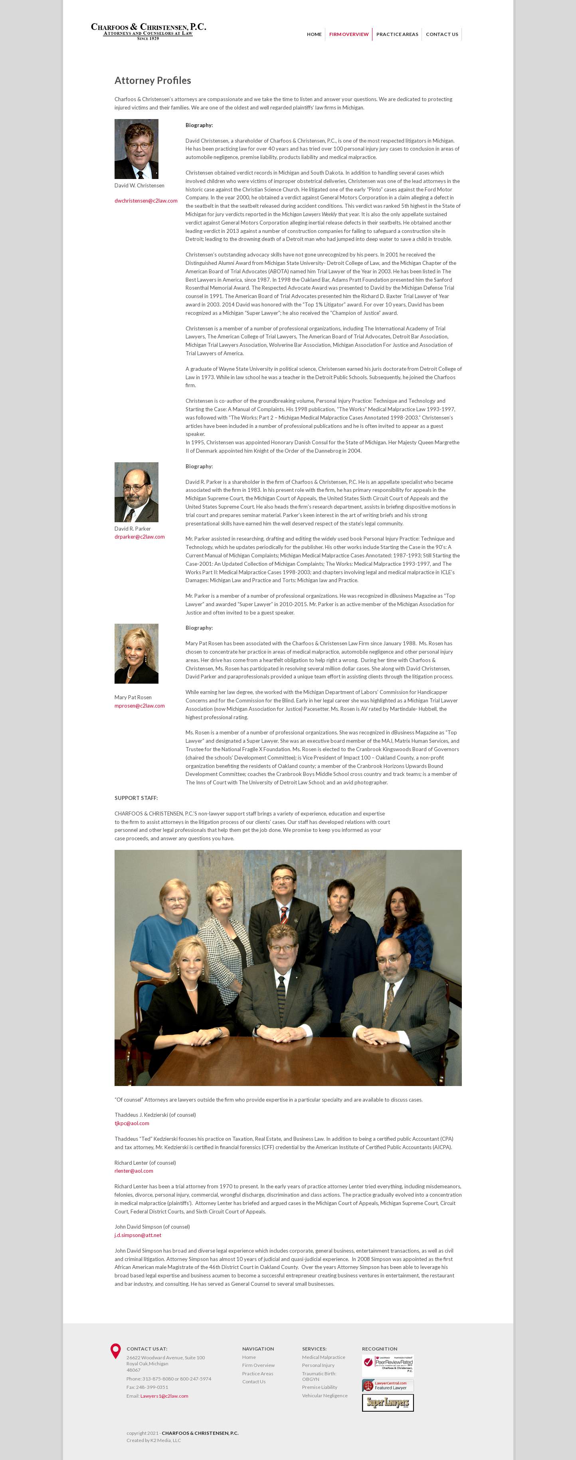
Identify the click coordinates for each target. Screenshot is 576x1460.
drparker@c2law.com (140, 536)
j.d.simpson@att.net (138, 1235)
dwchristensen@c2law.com (146, 200)
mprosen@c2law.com (140, 705)
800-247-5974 (195, 1379)
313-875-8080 (158, 1379)
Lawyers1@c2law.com (164, 1396)
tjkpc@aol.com (132, 1123)
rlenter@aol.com (134, 1171)
